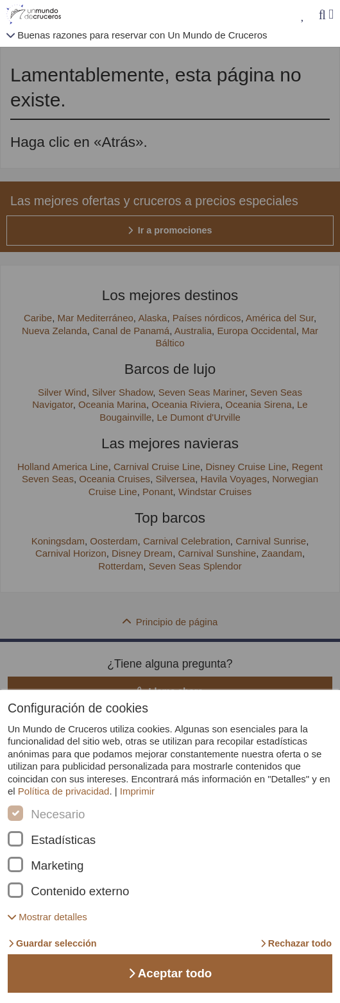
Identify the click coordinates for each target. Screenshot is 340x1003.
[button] (47, 916)
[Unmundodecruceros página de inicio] (36, 14)
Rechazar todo (296, 943)
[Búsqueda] (322, 15)
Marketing (57, 865)
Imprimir (137, 791)
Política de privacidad (64, 791)
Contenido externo (80, 891)
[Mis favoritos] (303, 15)
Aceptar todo (170, 973)
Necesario (58, 814)
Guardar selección (52, 943)
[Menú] (331, 14)
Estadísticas (63, 840)
